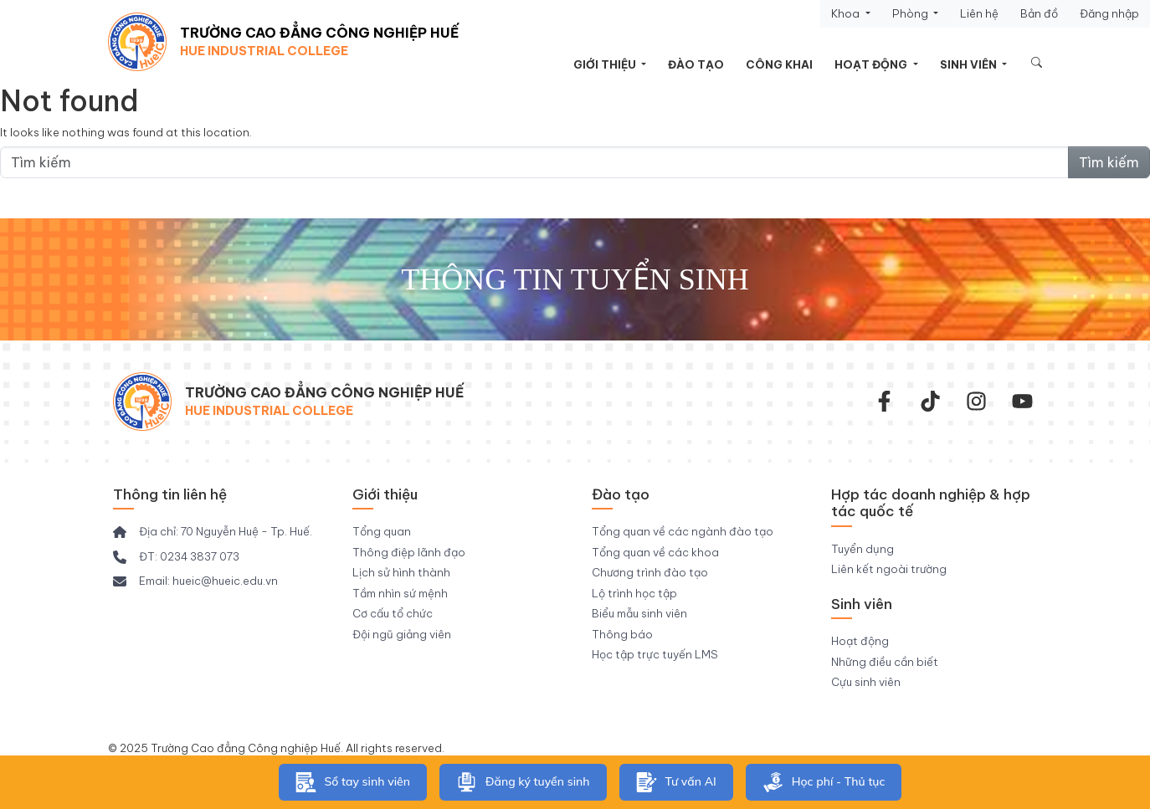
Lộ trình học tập (634, 593)
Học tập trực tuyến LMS (655, 654)
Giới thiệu (606, 64)
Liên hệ (979, 13)
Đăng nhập (1109, 13)
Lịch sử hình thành (401, 572)
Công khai (779, 64)
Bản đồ (1039, 13)
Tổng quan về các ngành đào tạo (682, 531)
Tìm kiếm (1109, 162)
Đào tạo (696, 64)
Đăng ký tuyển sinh (523, 782)
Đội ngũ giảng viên (401, 634)
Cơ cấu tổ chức (392, 613)
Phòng (911, 13)
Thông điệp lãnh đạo (408, 552)
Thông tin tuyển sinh (575, 279)
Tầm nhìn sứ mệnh (400, 593)
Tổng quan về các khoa (655, 552)
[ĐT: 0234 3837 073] (176, 557)
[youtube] (1022, 401)
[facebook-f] (884, 401)
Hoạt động (872, 64)
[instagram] (976, 401)
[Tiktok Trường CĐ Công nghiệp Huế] (930, 401)
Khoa (846, 13)
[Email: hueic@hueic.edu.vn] (195, 581)
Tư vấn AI (676, 782)
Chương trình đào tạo (650, 572)
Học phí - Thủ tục (824, 782)
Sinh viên (969, 64)
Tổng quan (381, 531)
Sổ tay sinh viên (352, 782)
